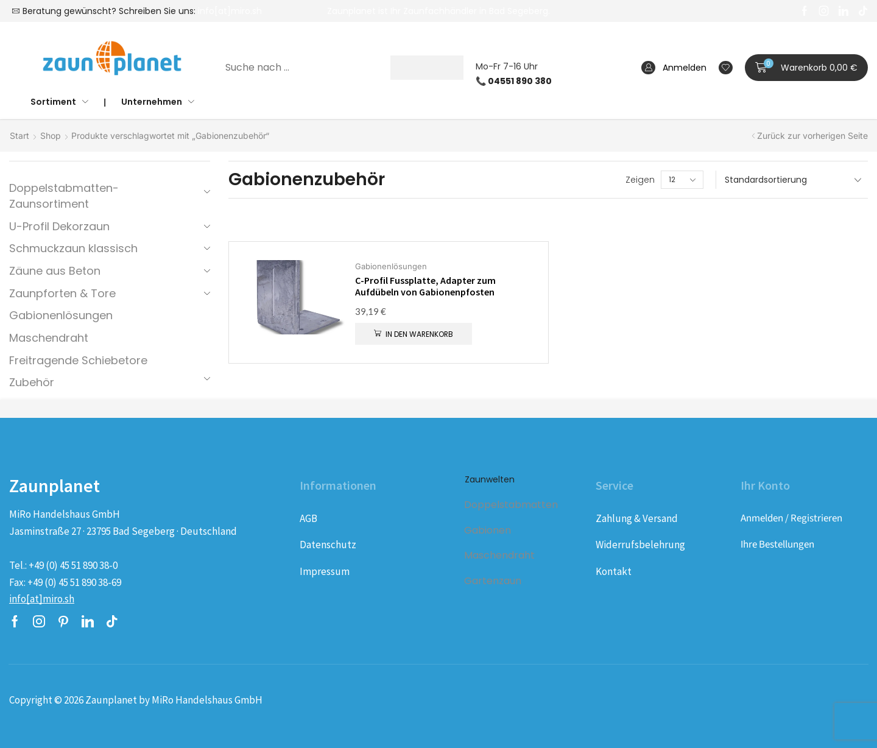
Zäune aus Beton (54, 270)
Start (19, 135)
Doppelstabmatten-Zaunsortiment (64, 195)
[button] (806, 67)
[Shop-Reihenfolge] (792, 180)
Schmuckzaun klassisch (73, 248)
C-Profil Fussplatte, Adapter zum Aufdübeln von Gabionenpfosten (425, 286)
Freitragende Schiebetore (78, 360)
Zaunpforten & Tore (62, 293)
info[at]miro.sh (230, 11)
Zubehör (31, 382)
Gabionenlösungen (61, 315)
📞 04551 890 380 (514, 81)
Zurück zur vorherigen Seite (812, 135)
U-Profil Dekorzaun (59, 226)
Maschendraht (48, 337)
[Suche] (426, 67)
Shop (50, 135)
